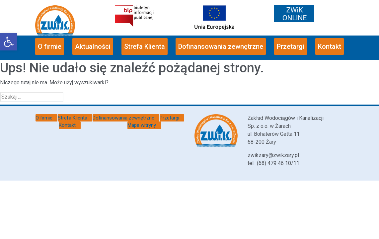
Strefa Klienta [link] (144, 46)
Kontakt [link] (329, 46)
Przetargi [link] (290, 46)
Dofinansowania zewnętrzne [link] (220, 46)
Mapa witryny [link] (141, 125)
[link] (8, 41)
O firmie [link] (49, 46)
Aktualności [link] (93, 46)
